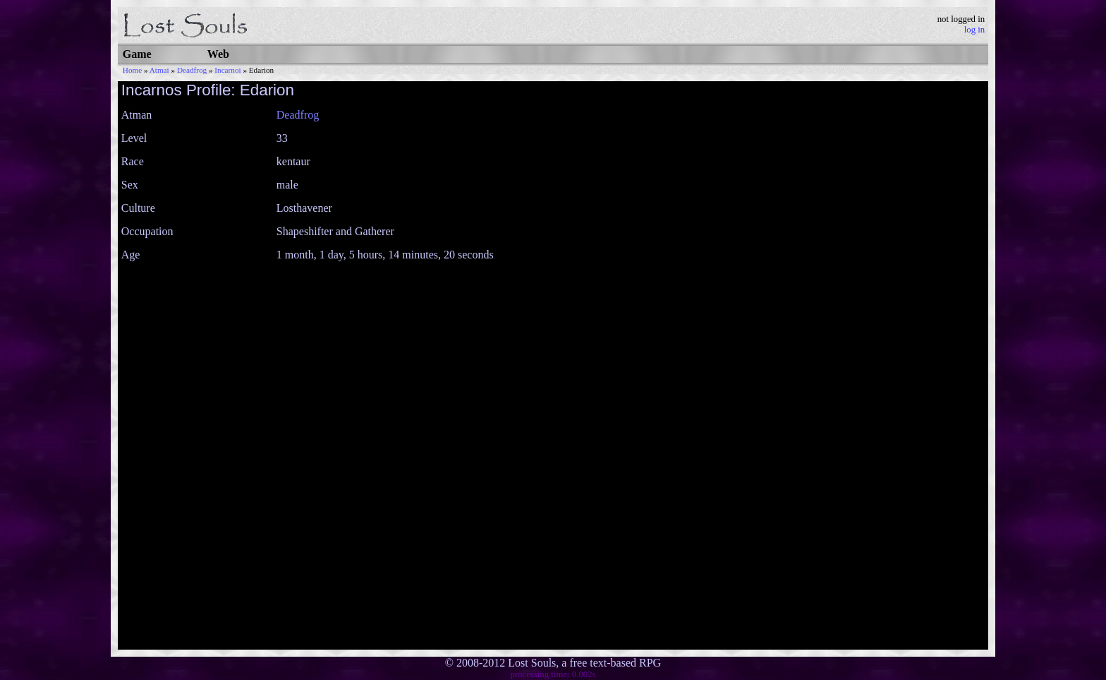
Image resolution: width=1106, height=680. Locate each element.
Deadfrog (192, 70)
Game (137, 54)
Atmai (159, 70)
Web (218, 54)
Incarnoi (227, 70)
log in (974, 30)
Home (132, 70)
